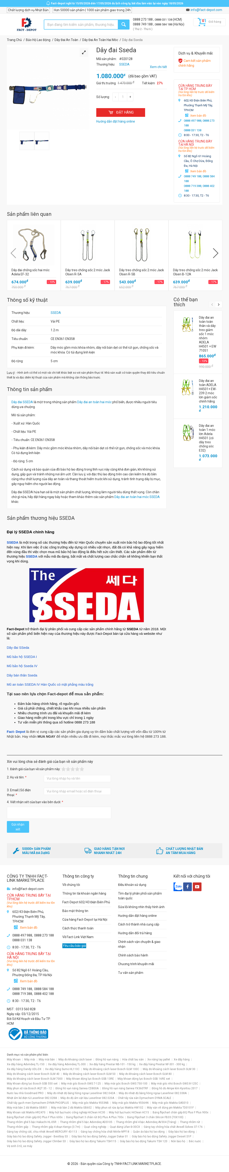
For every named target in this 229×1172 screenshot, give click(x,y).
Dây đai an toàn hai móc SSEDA (137, 497)
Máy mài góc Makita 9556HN (130, 1102)
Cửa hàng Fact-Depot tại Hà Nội (84, 919)
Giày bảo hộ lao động (181, 1131)
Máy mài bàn (47, 1059)
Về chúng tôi (71, 885)
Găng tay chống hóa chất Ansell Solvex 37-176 (173, 1126)
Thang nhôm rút (190, 1122)
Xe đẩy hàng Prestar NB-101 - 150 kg (112, 1064)
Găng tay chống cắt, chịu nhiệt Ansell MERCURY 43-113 (42, 1131)
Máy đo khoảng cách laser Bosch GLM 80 (145, 1074)
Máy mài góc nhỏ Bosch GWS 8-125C (174, 1083)
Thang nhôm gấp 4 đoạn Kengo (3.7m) (56, 1126)
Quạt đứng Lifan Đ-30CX (125, 1126)
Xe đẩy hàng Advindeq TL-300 (67, 1064)
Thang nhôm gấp (17, 1126)
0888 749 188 (143, 24)
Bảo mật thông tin (75, 911)
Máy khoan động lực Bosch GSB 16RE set (144, 1078)
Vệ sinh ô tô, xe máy (19, 1146)
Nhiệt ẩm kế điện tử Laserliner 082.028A (32, 1098)
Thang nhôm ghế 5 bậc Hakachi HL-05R (31, 1122)
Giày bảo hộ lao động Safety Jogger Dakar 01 (100, 1136)
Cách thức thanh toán (78, 928)
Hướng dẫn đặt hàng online (137, 915)
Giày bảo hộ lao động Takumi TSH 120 (143, 1141)
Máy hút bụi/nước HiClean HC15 (129, 1112)
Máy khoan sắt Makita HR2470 (26, 1112)
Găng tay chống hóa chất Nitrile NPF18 (105, 1131)
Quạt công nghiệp (95, 1126)
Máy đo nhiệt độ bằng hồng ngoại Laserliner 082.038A (153, 1093)
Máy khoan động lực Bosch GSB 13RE (90, 1078)
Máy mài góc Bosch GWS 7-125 (81, 1083)
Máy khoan (14, 1059)
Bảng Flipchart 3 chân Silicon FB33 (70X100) (155, 1117)
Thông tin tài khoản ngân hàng (84, 893)
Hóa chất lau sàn (133, 1059)
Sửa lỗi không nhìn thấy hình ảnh (141, 907)
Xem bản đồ (198, 115)
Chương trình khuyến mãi (136, 964)
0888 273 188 (143, 19)
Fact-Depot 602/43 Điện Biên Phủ (86, 902)
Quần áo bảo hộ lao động (149, 1131)
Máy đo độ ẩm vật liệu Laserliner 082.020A (87, 1098)
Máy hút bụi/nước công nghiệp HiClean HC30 (77, 1112)
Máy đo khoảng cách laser (75, 1059)
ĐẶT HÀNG (121, 112)
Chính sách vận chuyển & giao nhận (139, 944)
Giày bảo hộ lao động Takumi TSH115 (92, 1141)
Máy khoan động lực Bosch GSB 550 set (32, 1083)
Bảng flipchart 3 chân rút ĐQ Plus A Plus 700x (95, 1117)
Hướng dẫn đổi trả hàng (135, 933)
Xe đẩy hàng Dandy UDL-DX (24, 1069)
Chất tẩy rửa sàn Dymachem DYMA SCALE (144, 1098)
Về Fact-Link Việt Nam (78, 937)
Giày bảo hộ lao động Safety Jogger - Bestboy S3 (37, 1136)
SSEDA (56, 313)
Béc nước (195, 1141)
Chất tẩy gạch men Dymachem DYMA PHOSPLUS (38, 1102)
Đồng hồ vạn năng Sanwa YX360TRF (125, 1088)
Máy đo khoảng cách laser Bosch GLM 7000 (35, 1078)
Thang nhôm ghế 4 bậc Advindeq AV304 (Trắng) (146, 1122)
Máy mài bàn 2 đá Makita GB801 (27, 1107)
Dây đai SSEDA (22, 402)
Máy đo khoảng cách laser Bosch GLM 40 (33, 1074)
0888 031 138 (164, 19)
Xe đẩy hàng (182, 1059)
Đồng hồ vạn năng (107, 1059)
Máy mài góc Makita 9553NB (90, 1102)
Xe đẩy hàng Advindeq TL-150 (25, 1064)
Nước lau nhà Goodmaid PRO (25, 1093)
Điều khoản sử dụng (132, 885)
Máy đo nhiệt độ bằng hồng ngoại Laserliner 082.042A (81, 1093)
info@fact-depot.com (206, 10)
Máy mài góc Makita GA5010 (170, 1102)
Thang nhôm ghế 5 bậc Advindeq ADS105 (86, 1122)
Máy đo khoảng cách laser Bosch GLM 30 (169, 1069)
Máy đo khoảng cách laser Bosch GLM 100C (111, 1069)
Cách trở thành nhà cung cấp (138, 924)
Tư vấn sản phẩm (130, 973)
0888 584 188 (164, 24)
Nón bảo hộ (178, 1141)
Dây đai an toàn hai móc (94, 402)
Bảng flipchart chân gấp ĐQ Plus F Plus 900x (180, 1112)
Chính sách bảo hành (133, 955)
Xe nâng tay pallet (158, 1059)
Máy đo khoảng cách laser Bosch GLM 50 (89, 1074)
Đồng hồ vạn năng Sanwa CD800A (77, 1088)
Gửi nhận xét (17, 827)
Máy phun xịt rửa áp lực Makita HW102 (119, 1107)
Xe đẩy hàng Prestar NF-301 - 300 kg (162, 1064)
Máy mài (29, 1059)
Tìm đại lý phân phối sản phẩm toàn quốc (140, 896)
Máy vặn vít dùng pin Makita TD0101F (170, 1107)
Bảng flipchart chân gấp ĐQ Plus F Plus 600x (35, 1117)
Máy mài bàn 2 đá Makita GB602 (71, 1107)
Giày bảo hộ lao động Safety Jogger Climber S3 (36, 1141)
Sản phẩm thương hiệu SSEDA (41, 518)
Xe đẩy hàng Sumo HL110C (62, 1069)
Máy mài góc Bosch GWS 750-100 (126, 1083)
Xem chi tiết (158, 67)
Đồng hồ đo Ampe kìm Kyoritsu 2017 (175, 1088)
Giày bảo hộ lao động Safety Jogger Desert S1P (161, 1136)
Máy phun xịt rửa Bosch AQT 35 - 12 (29, 1088)
